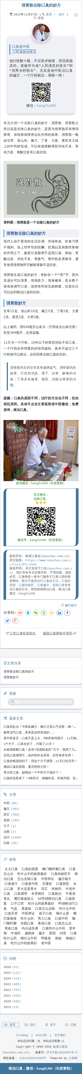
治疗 (61, 14)
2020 (7, 1001)
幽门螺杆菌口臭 (53, 869)
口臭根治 (54, 893)
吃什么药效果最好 (41, 903)
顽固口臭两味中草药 (57, 633)
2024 (7, 978)
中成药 (16, 933)
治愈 (6, 832)
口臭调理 (20, 893)
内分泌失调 (30, 928)
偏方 (6, 809)
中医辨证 (28, 913)
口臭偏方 (43, 585)
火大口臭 (11, 869)
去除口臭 (58, 585)
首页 (49, 14)
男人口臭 (44, 918)
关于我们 (60, 1035)
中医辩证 (47, 879)
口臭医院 (62, 884)
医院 (52, 933)
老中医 (46, 943)
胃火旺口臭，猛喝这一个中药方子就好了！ (32, 772)
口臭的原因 (30, 869)
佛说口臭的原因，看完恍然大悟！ (26, 767)
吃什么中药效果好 (24, 943)
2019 (7, 1007)
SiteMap (22, 1035)
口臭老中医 (30, 884)
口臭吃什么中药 (53, 928)
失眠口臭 (27, 923)
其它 (6, 814)
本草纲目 (37, 893)
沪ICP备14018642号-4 (62, 1052)
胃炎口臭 (11, 928)
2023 (7, 984)
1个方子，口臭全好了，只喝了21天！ (29, 744)
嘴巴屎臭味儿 (24, 898)
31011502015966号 (31, 1058)
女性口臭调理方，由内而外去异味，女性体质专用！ (38, 755)
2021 (7, 995)
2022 (7, 990)
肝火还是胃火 (27, 889)
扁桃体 (30, 933)
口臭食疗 (11, 884)
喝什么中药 (29, 938)
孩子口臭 (45, 913)
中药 (6, 803)
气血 (14, 908)
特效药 (56, 889)
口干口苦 (17, 903)
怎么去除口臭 (27, 879)
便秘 (58, 938)
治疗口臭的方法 (47, 581)
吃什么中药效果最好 (32, 874)
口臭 (44, 568)
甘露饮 (47, 884)
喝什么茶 (62, 913)
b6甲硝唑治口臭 (49, 898)
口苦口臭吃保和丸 (23, 633)
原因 (6, 820)
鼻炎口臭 (44, 923)
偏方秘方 (71, 605)
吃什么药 (27, 918)
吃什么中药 (67, 908)
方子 (6, 826)
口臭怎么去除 (45, 908)
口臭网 (72, 1058)
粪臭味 (26, 908)
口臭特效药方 (61, 874)
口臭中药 (61, 918)
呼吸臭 (46, 938)
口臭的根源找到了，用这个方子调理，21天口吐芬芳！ (40, 761)
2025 (7, 973)
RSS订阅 (41, 1035)
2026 (7, 967)
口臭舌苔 (11, 913)
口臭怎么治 (63, 923)
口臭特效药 (26, 585)
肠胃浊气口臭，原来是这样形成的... (29, 732)
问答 (6, 843)
